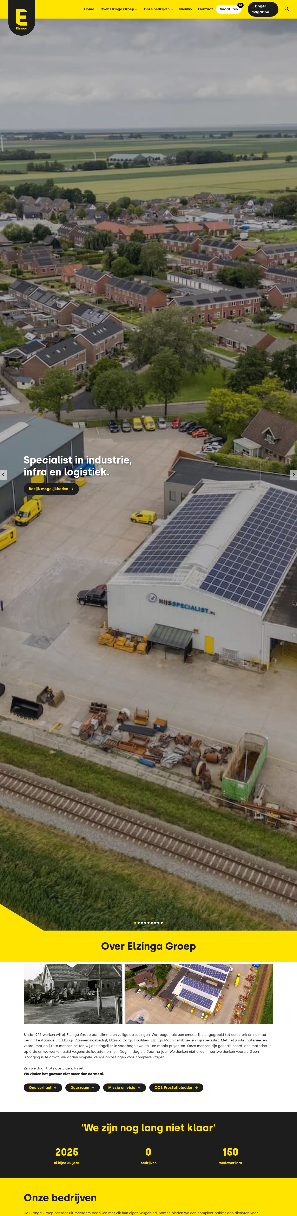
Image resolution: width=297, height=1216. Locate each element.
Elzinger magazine (260, 9)
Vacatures (229, 9)
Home (89, 9)
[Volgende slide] (293, 475)
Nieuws (185, 9)
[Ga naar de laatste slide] (3, 475)
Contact (205, 9)
